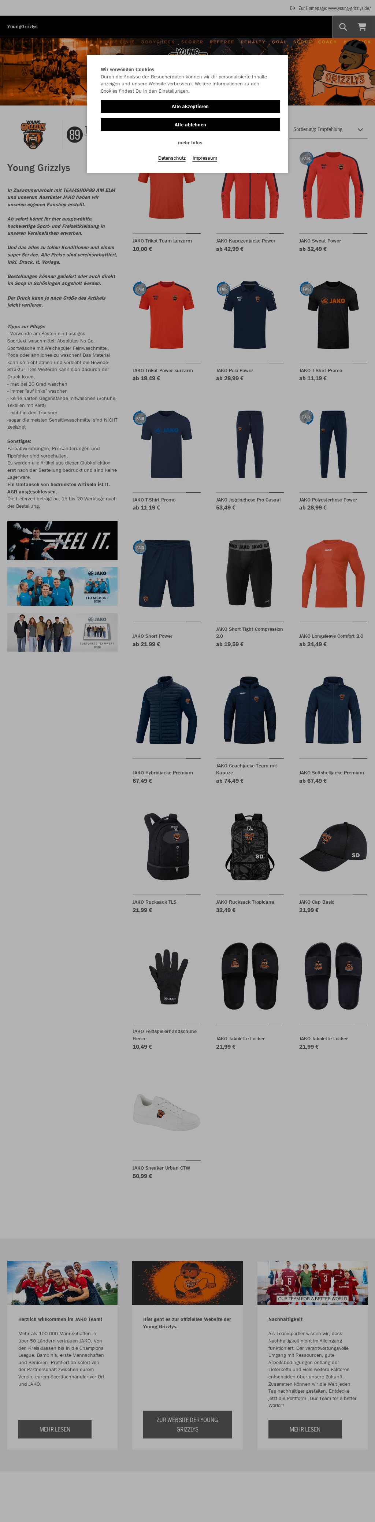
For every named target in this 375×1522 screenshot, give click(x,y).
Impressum (205, 158)
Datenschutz (172, 158)
